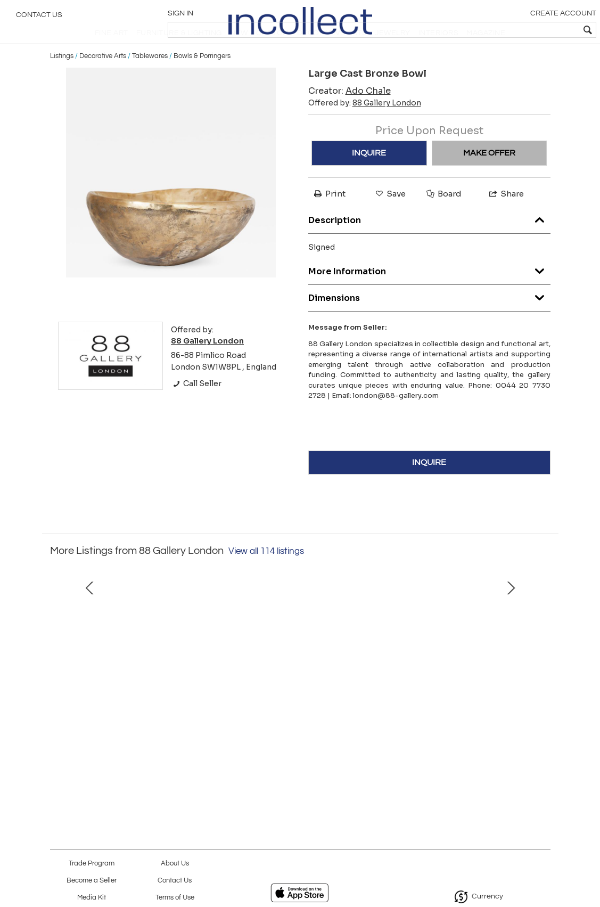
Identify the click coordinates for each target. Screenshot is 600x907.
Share (506, 219)
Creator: (349, 116)
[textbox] (515, 29)
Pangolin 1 (147, 750)
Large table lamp (453, 750)
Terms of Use (174, 897)
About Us (175, 863)
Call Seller (196, 409)
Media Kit (91, 897)
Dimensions (429, 320)
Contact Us (39, 18)
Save (390, 219)
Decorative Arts (102, 81)
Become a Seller (92, 880)
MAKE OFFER (489, 178)
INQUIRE (369, 178)
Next (542, 675)
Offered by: (364, 128)
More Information (429, 293)
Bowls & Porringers (202, 81)
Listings (61, 81)
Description (429, 242)
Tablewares (150, 81)
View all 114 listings (266, 576)
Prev (58, 675)
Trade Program (91, 863)
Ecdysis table (299, 750)
